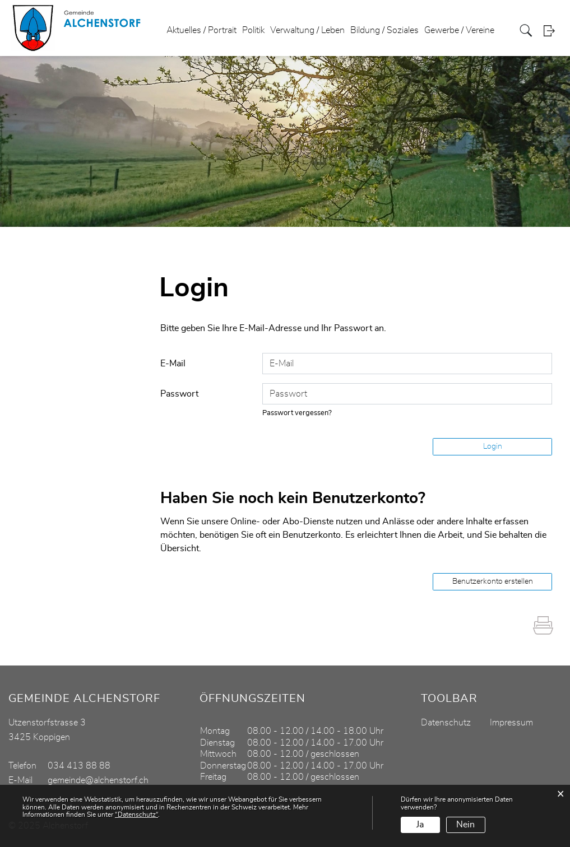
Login (553, 30)
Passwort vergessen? (297, 413)
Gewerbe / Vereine (459, 30)
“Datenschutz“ (136, 814)
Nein (465, 824)
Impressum (511, 722)
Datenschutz (446, 722)
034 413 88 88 (79, 765)
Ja (420, 824)
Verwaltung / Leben (307, 30)
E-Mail (173, 363)
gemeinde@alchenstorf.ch (98, 780)
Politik (253, 30)
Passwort (179, 393)
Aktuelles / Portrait (201, 30)
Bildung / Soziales (384, 30)
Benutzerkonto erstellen (492, 581)
